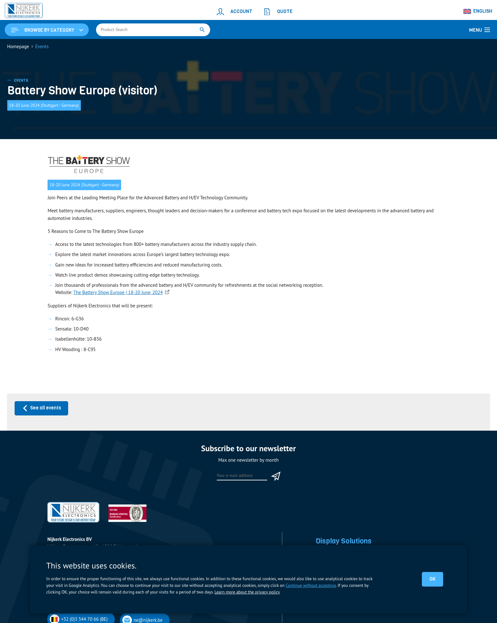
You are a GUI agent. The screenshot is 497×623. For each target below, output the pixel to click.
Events (21, 80)
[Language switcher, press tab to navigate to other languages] (478, 11)
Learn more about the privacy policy (247, 592)
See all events (41, 408)
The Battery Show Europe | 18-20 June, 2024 (118, 292)
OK (432, 579)
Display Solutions (343, 541)
